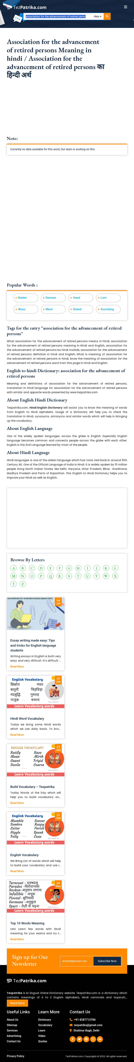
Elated (77, 309)
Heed (76, 297)
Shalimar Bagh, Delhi (86, 1030)
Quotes (42, 1041)
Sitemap (12, 1025)
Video (41, 1036)
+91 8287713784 (84, 1019)
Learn (41, 1030)
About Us (12, 1019)
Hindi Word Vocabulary (27, 719)
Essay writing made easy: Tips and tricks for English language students (33, 645)
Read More (17, 666)
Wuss (21, 309)
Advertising (14, 1036)
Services (12, 1030)
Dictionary (44, 1019)
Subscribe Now (107, 961)
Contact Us (14, 1041)
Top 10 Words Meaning (27, 923)
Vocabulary (45, 1025)
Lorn (104, 297)
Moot (49, 309)
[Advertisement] (67, 111)
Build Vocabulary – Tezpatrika (32, 787)
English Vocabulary (24, 855)
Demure (51, 297)
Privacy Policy (15, 1056)
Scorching (107, 309)
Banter (22, 297)
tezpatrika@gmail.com (88, 1025)
